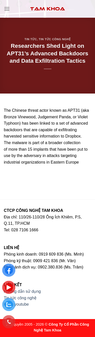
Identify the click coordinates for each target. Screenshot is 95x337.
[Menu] (7, 9)
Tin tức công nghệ (54, 39)
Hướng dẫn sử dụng (22, 291)
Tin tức (31, 39)
